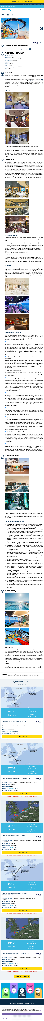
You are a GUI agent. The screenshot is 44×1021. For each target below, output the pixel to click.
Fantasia (32, 80)
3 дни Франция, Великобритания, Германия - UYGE (16, 721)
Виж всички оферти (21, 976)
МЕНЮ (39, 9)
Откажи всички (6, 1016)
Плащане (29, 1001)
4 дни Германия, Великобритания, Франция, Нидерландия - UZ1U (14, 894)
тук (40, 1010)
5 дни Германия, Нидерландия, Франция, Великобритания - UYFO (13, 836)
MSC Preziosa (12, 731)
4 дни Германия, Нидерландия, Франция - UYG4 (15, 953)
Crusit (17, 674)
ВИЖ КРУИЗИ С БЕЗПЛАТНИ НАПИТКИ (22, 1)
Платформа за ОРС (29, 1003)
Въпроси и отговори (38, 4)
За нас (24, 4)
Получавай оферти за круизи (9, 6)
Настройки (5, 1018)
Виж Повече (21, 736)
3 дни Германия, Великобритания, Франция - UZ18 (16, 778)
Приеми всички (6, 1013)
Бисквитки (35, 1001)
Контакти (30, 4)
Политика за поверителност (16, 1003)
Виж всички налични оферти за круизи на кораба (17, 49)
